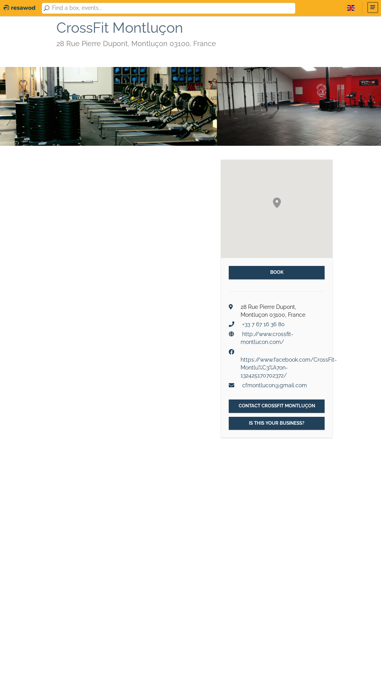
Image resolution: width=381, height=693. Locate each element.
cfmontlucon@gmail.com (274, 385)
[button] (277, 203)
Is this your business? (276, 423)
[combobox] (172, 8)
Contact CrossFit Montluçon (277, 406)
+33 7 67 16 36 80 (263, 324)
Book (277, 272)
